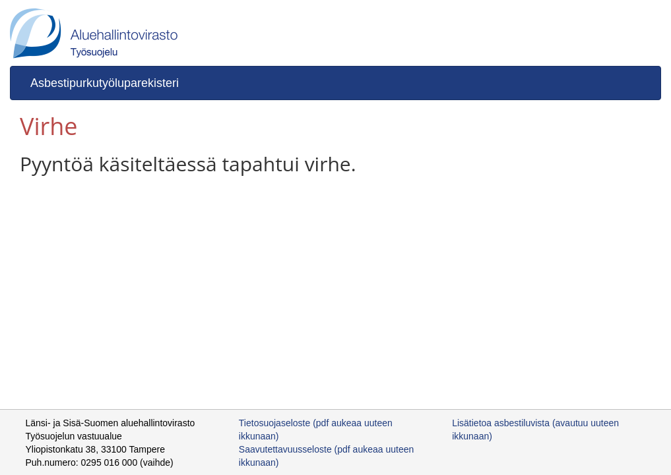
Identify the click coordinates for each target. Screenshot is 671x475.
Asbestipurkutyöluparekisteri (104, 83)
